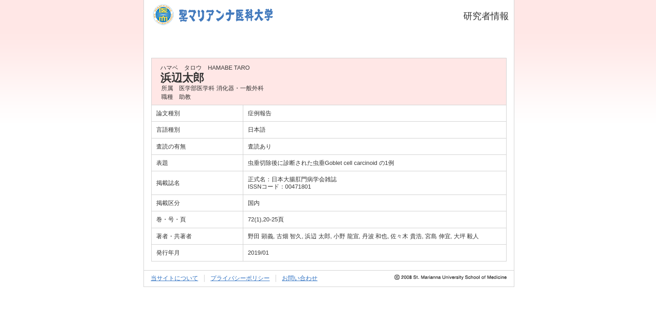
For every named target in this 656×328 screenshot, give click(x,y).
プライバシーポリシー (240, 278)
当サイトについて (174, 278)
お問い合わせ (300, 278)
